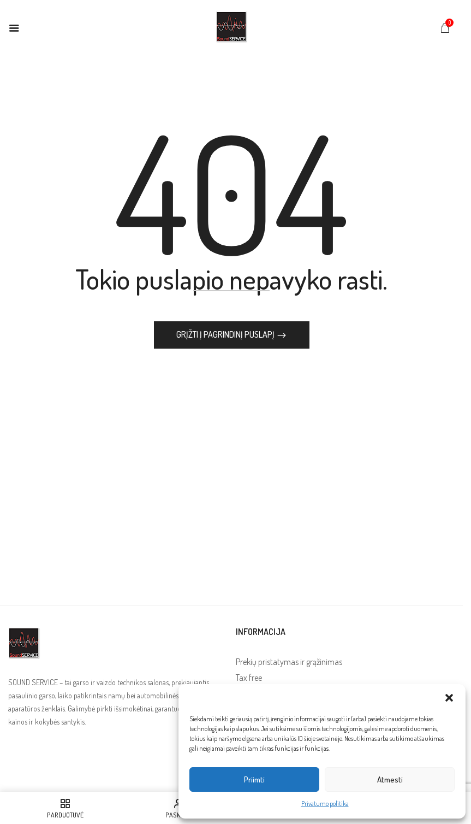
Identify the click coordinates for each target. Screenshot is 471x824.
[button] (449, 697)
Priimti (254, 779)
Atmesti (390, 779)
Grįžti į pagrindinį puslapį (226, 334)
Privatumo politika (325, 803)
